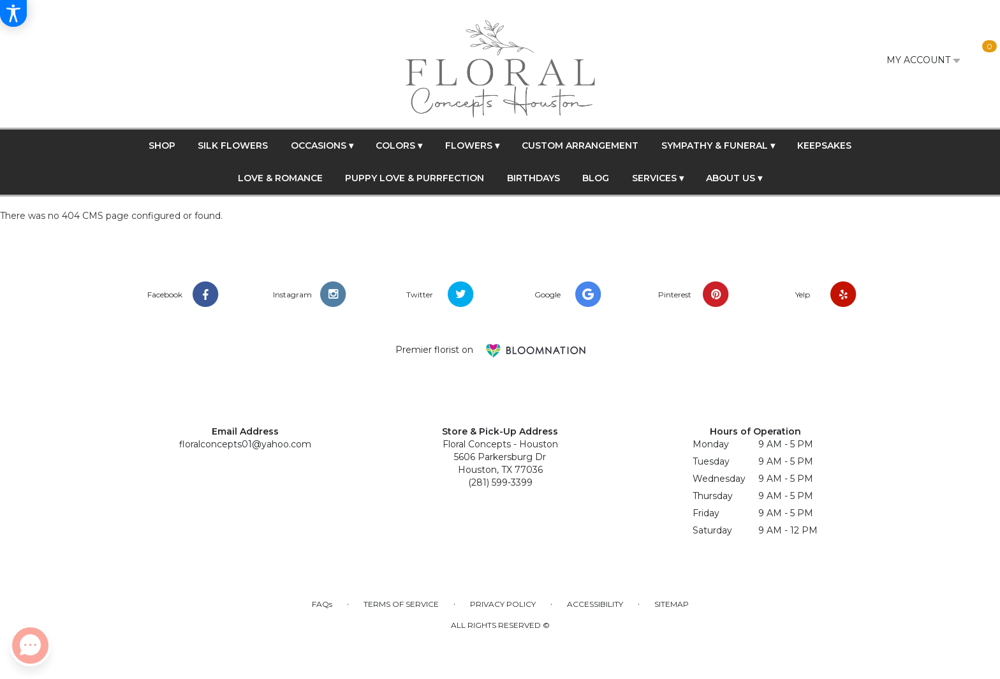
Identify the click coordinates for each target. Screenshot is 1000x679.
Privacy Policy (503, 604)
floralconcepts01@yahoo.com (245, 444)
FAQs (322, 604)
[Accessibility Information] (13, 13)
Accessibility (595, 604)
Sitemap (671, 604)
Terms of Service (401, 604)
